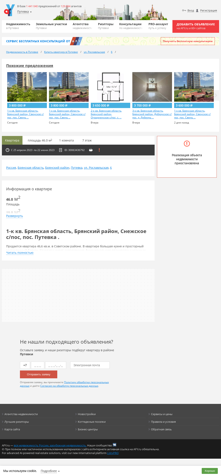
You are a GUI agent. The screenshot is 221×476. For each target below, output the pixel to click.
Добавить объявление (196, 26)
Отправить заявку (38, 374)
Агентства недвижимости (21, 414)
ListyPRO (113, 453)
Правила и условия (163, 422)
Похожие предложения (29, 65)
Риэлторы (105, 26)
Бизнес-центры (88, 429)
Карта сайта (12, 429)
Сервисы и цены (161, 414)
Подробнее (49, 471)
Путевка (77, 168)
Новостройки (87, 414)
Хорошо (210, 470)
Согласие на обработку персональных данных (69, 386)
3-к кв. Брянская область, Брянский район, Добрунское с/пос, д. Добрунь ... (152, 114)
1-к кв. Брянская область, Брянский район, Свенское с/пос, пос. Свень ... (25, 114)
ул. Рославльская (96, 168)
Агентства (82, 26)
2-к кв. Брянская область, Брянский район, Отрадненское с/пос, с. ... (106, 114)
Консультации (131, 26)
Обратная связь (161, 429)
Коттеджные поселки (92, 422)
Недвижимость (18, 26)
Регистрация (208, 10)
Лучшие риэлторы (16, 422)
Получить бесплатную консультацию (188, 41)
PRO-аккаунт (158, 26)
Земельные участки (51, 26)
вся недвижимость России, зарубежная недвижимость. (50, 445)
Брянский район (57, 168)
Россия (11, 168)
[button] (216, 95)
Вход (190, 10)
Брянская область (31, 168)
